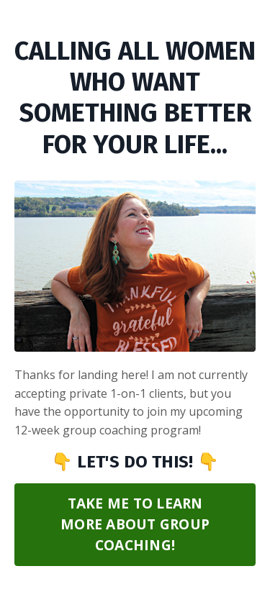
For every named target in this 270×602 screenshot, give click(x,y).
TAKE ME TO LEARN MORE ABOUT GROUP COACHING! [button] (135, 524)
